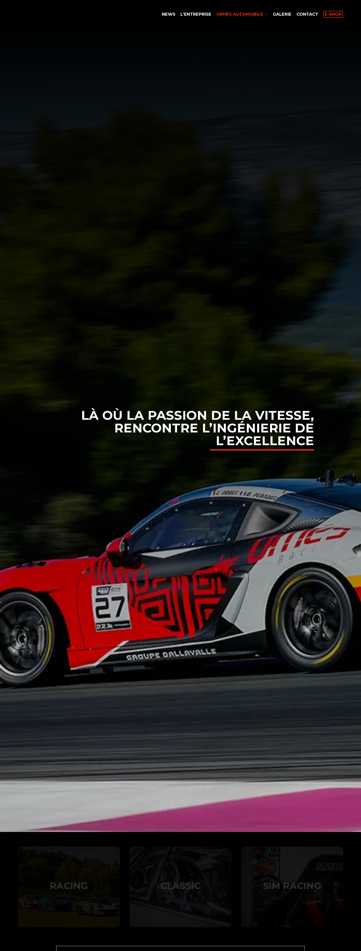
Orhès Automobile (239, 15)
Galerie (282, 15)
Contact (307, 15)
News (168, 15)
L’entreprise (195, 15)
